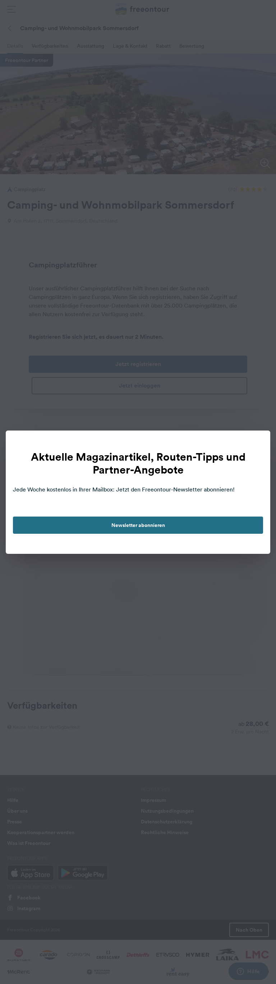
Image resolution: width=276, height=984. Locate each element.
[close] (257, 443)
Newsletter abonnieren (138, 525)
